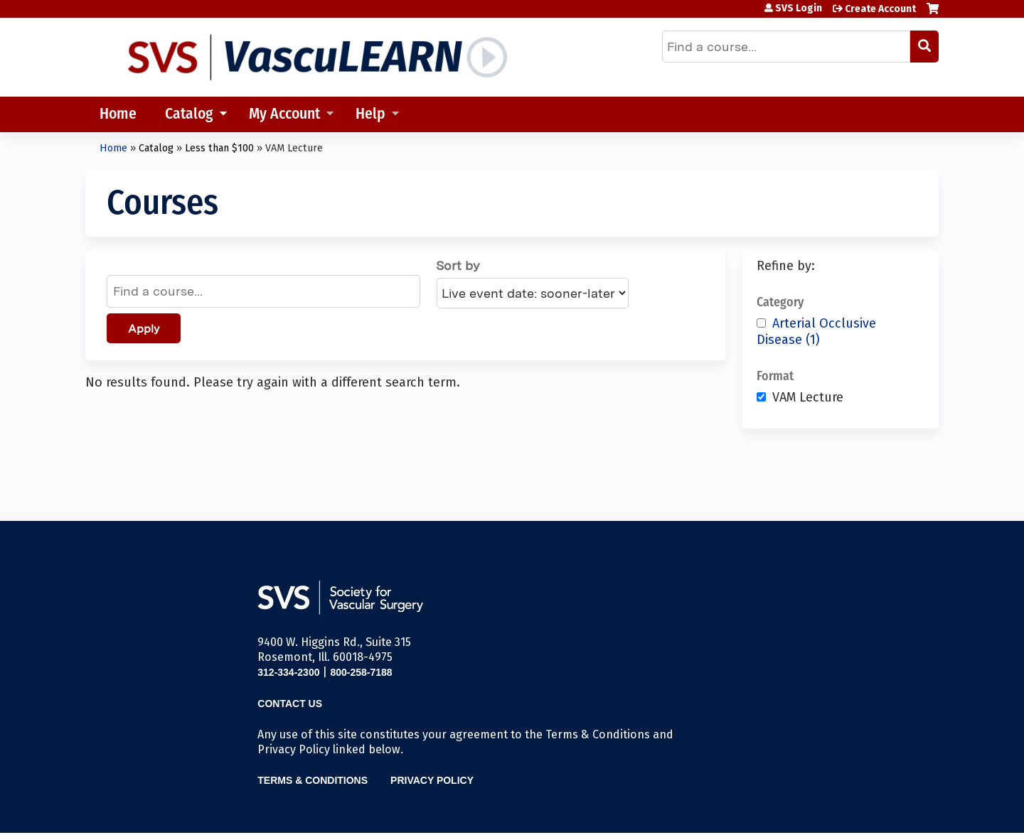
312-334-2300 (288, 672)
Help (370, 114)
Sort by (457, 265)
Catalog (189, 114)
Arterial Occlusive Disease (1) (816, 332)
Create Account (880, 9)
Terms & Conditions (312, 780)
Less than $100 (219, 148)
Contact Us (289, 703)
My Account (284, 114)
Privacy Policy (432, 780)
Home (118, 114)
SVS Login (798, 9)
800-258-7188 (361, 672)
